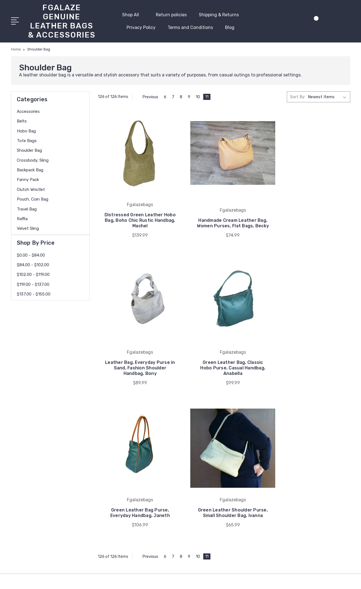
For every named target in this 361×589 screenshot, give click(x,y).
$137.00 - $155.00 (33, 293)
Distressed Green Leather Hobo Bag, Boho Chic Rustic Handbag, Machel (137, 213)
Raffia (22, 218)
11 (207, 96)
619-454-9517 (32, 478)
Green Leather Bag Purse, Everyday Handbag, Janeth (223, 357)
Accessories (28, 110)
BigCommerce (145, 579)
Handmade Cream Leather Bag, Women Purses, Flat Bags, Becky (224, 213)
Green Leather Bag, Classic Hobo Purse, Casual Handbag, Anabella (137, 354)
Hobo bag (26, 130)
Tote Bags (27, 140)
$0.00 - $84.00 (31, 254)
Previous (148, 96)
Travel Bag (27, 208)
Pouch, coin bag (32, 198)
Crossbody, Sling (33, 159)
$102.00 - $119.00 (33, 273)
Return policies (171, 14)
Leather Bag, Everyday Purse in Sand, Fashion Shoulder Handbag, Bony (311, 213)
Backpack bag (30, 169)
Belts (22, 120)
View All (206, 455)
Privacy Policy (141, 27)
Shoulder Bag (29, 149)
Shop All (133, 14)
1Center (343, 579)
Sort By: (297, 96)
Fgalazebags (211, 447)
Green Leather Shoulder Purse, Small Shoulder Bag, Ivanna (310, 354)
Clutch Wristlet (31, 188)
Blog (229, 27)
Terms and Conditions (190, 27)
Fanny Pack (28, 179)
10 (198, 96)
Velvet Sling (28, 227)
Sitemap (171, 579)
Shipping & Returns (219, 14)
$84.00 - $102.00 (33, 264)
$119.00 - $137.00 (33, 283)
